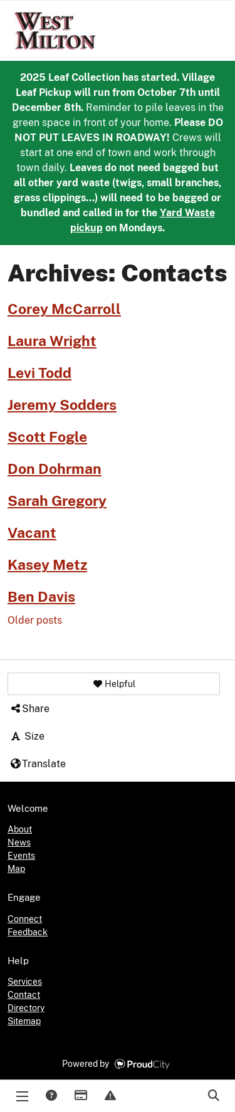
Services (25, 982)
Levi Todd (39, 373)
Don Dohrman (55, 469)
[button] (114, 684)
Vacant (32, 533)
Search (213, 1096)
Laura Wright (52, 341)
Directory (26, 1008)
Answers (50, 1096)
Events (21, 856)
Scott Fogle (47, 437)
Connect (25, 919)
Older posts (35, 620)
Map (16, 869)
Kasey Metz (47, 565)
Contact (24, 995)
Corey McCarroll (64, 309)
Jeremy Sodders (62, 405)
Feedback (28, 932)
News (19, 842)
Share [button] (29, 709)
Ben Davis (41, 597)
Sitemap (24, 1021)
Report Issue (109, 1096)
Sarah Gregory (57, 501)
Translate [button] (37, 764)
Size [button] (26, 736)
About (20, 829)
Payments (80, 1096)
